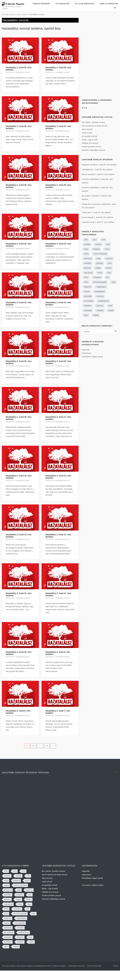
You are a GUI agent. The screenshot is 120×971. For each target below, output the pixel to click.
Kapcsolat (85, 350)
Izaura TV (109, 258)
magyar (98, 268)
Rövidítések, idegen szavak (92, 357)
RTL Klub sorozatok (84, 4)
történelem (87, 306)
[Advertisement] (98, 55)
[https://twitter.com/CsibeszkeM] (84, 108)
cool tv (107, 249)
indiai (98, 258)
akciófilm (87, 244)
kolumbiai (99, 263)
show (113, 282)
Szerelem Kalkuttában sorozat (93, 150)
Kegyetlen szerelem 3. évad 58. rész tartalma (99, 165)
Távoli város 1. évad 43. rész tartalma (96, 212)
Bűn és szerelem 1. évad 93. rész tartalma (98, 174)
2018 (103, 240)
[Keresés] (100, 331)
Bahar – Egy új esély (90, 140)
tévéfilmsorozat (104, 301)
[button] (117, 772)
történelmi (100, 306)
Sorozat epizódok (41, 4)
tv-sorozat (100, 296)
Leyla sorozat (87, 133)
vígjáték (95, 315)
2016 (86, 240)
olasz (109, 273)
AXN (108, 244)
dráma (86, 254)
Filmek (115, 966)
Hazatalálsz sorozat (23, 72)
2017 (94, 240)
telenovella (87, 296)
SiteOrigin (97, 966)
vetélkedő (100, 310)
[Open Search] (115, 8)
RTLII (86, 282)
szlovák (86, 291)
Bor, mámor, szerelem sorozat (93, 122)
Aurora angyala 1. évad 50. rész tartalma (97, 217)
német (100, 273)
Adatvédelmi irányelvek (76, 966)
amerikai (98, 244)
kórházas (87, 268)
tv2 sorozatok (88, 301)
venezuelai (87, 310)
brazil (86, 249)
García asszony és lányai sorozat (94, 126)
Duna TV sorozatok (109, 4)
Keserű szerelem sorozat (91, 147)
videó (86, 315)
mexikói (108, 268)
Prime (86, 277)
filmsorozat (87, 258)
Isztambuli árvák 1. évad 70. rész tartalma (98, 222)
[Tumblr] (86, 108)
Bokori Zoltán (97, 885)
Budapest (96, 249)
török (110, 306)
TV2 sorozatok (62, 4)
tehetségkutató (100, 291)
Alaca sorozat (87, 129)
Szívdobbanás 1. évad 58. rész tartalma (97, 170)
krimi (109, 263)
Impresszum (86, 353)
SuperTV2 (87, 287)
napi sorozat (88, 273)
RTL (107, 277)
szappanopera (101, 287)
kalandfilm (87, 263)
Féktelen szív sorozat (90, 143)
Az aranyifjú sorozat (89, 136)
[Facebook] (82, 108)
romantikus (97, 277)
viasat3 (111, 310)
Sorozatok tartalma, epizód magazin (15, 14)
